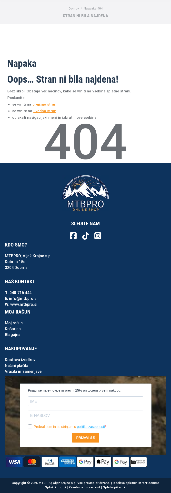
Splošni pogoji (55, 487)
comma (153, 483)
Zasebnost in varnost (84, 487)
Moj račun (14, 323)
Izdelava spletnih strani (130, 483)
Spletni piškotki (114, 487)
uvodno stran (44, 111)
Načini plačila (16, 365)
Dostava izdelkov (20, 359)
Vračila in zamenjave (23, 371)
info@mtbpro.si (23, 298)
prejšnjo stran (44, 104)
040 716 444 (20, 292)
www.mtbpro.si (23, 304)
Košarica (13, 328)
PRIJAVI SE (85, 438)
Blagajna (12, 334)
